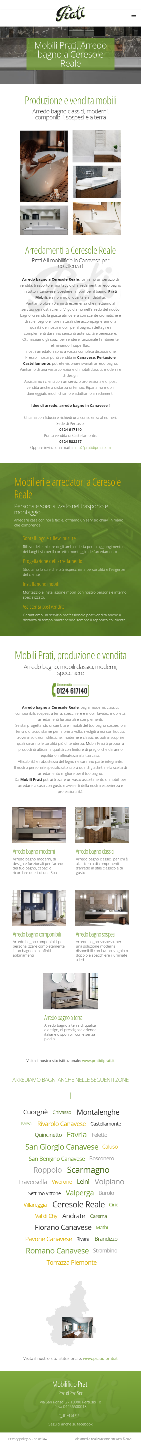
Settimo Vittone (72, 1195)
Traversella (49, 1183)
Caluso (111, 1147)
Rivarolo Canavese (61, 1124)
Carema (106, 1218)
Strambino (106, 1254)
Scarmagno (88, 1171)
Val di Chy (53, 1219)
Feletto (100, 1135)
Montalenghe (99, 1112)
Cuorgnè (34, 1112)
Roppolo (47, 1171)
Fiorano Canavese (63, 1230)
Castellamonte (106, 1124)
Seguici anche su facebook (70, 1427)
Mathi (102, 1230)
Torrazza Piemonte (72, 1266)
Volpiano (35, 1194)
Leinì (101, 1183)
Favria (76, 1135)
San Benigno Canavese (57, 1160)
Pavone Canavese (48, 1242)
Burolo (27, 1207)
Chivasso (61, 1112)
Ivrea (25, 1124)
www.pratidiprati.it (98, 1060)
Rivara (83, 1242)
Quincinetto (48, 1136)
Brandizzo (107, 1242)
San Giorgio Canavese (62, 1147)
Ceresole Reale (97, 1206)
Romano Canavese (56, 1254)
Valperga (108, 1195)
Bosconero (103, 1160)
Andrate (81, 1218)
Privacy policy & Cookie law (27, 1442)
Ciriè (31, 1218)
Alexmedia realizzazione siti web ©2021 (103, 1442)
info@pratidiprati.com (92, 447)
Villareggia (52, 1207)
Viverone (79, 1183)
